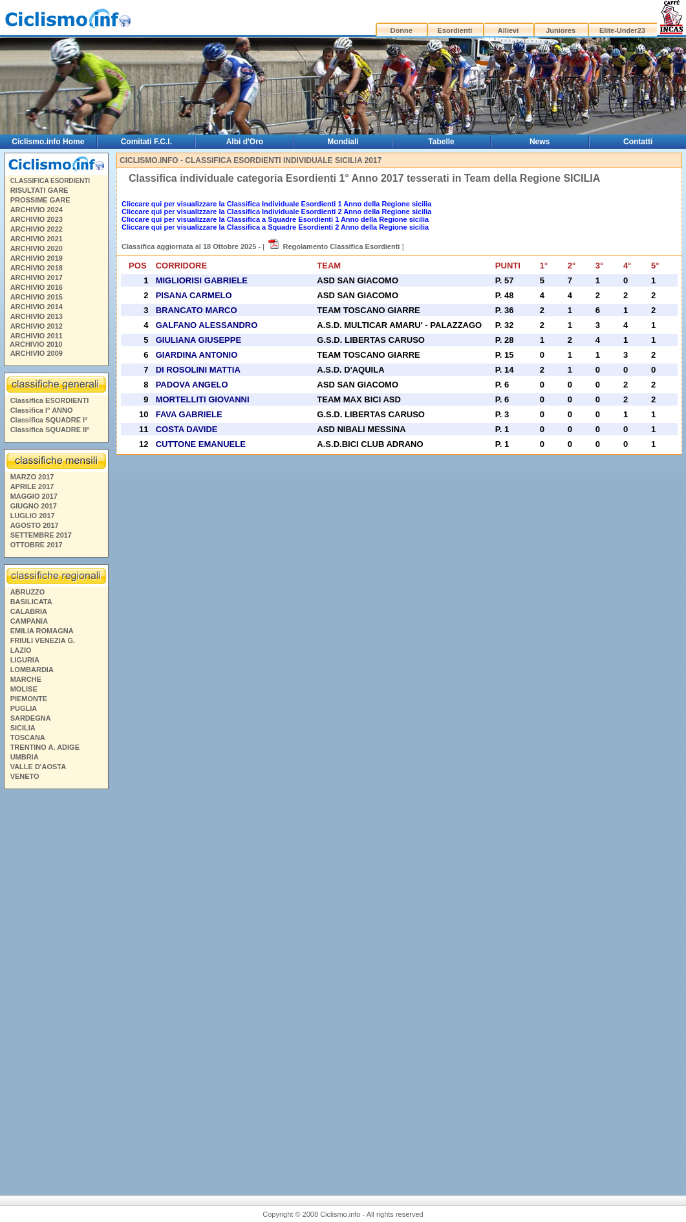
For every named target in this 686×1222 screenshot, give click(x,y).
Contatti (637, 141)
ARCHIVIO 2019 (36, 258)
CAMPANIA (29, 621)
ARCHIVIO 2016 (36, 287)
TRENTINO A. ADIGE (45, 747)
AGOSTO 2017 (34, 525)
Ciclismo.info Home (48, 141)
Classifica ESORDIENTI (49, 400)
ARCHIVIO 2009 (36, 353)
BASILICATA (31, 602)
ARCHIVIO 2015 (36, 297)
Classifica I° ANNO (41, 410)
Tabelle (441, 141)
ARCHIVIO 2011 (36, 336)
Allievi (508, 30)
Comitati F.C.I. (146, 141)
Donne (402, 30)
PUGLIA (24, 708)
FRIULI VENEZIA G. (42, 640)
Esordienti (455, 30)
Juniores (560, 30)
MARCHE (25, 679)
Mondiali (343, 141)
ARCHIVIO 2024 (36, 209)
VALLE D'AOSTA (38, 766)
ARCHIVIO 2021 (36, 239)
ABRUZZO (27, 592)
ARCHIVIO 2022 (36, 229)
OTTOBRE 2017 (36, 545)
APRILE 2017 (32, 486)
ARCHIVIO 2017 (36, 277)
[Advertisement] (55, 983)
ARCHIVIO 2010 (36, 344)
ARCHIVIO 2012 (36, 326)
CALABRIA (28, 611)
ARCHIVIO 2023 (36, 219)
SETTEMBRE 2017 (41, 535)
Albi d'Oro (245, 141)
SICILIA (23, 728)
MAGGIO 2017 (34, 496)
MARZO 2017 (32, 477)
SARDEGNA (30, 718)
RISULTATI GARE (39, 190)
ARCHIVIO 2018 (36, 268)
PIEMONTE (28, 699)
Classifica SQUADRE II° (50, 429)
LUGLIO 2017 (32, 515)
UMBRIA (24, 757)
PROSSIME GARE (40, 200)
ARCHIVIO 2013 (36, 316)
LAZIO (21, 650)
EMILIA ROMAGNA (42, 631)
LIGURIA (24, 660)
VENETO (24, 776)
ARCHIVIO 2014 (36, 307)
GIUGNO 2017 (33, 506)
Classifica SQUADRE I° (49, 420)
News (540, 141)
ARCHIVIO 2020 (36, 248)
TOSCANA (27, 737)
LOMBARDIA (32, 669)
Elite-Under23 (622, 30)
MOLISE (24, 689)
